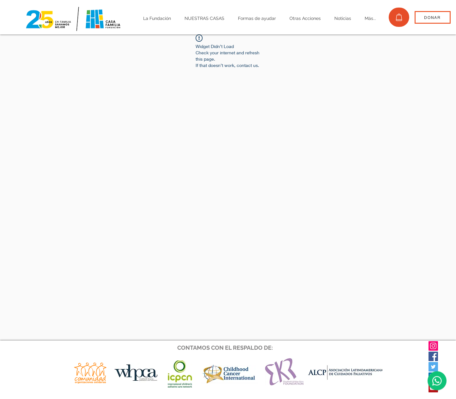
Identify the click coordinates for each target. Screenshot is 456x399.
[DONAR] (433, 17)
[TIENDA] (399, 17)
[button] (157, 18)
